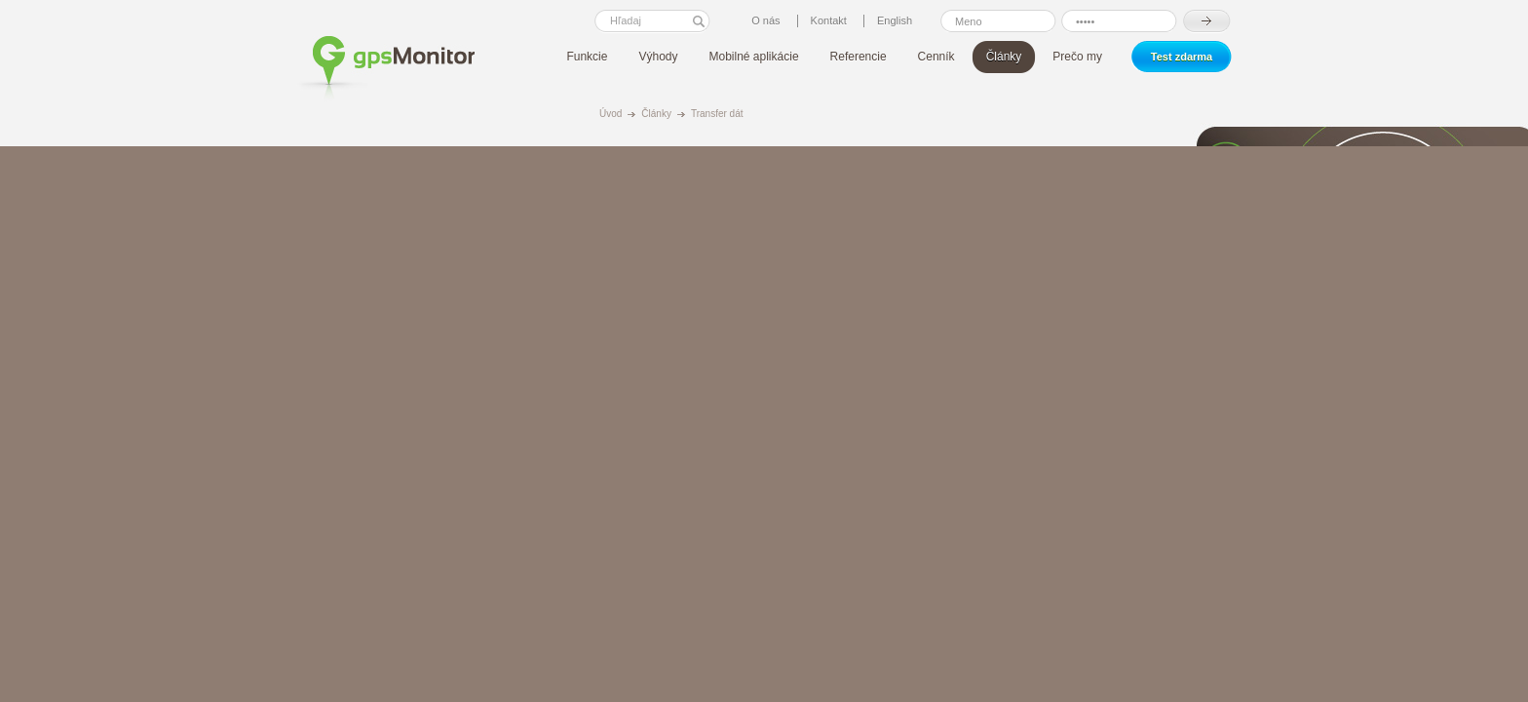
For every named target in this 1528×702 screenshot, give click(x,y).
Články (656, 113)
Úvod (610, 113)
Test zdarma (1181, 56)
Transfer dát (717, 113)
